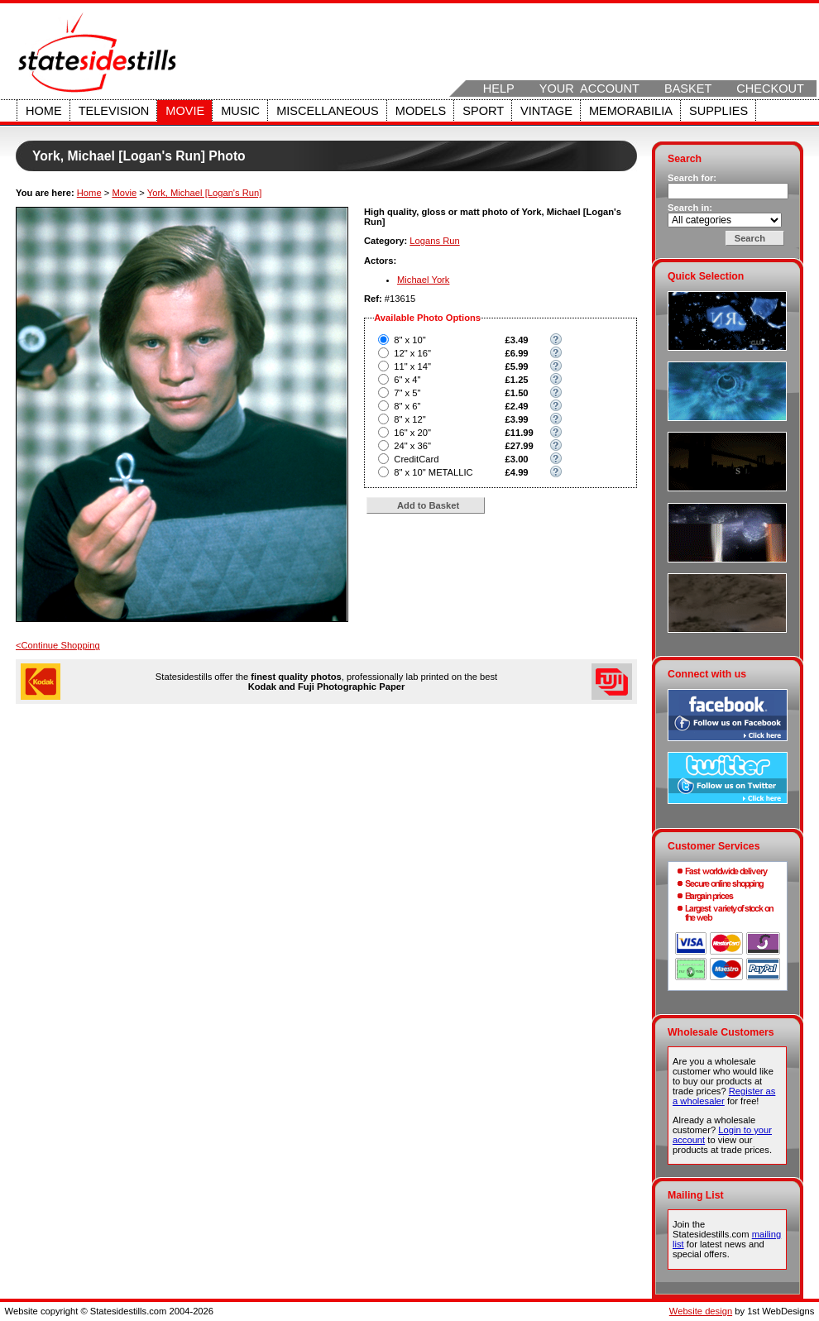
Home (44, 110)
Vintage (546, 110)
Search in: (690, 208)
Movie (184, 110)
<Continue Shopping (58, 645)
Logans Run (434, 241)
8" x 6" (407, 406)
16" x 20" (412, 433)
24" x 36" (412, 446)
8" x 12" (409, 419)
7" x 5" (407, 393)
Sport (483, 110)
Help (499, 88)
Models (420, 110)
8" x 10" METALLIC (433, 472)
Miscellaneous (327, 110)
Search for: (692, 178)
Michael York (423, 280)
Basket (687, 88)
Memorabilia (631, 110)
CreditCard (416, 459)
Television (114, 110)
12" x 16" (412, 353)
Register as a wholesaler (724, 1096)
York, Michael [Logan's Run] (204, 193)
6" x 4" (407, 380)
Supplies (718, 110)
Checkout (770, 88)
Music (240, 110)
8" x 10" (409, 340)
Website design (700, 1311)
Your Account (589, 88)
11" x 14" (412, 366)
